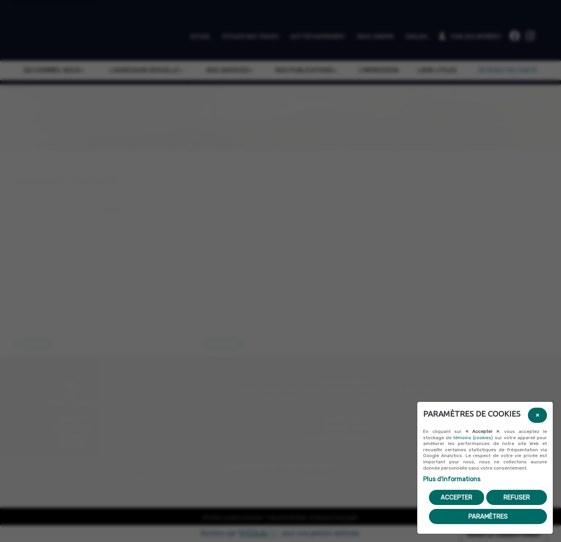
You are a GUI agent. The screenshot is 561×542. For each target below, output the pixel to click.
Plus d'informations (451, 479)
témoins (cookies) (473, 437)
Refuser (516, 497)
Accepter (456, 497)
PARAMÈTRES (488, 516)
